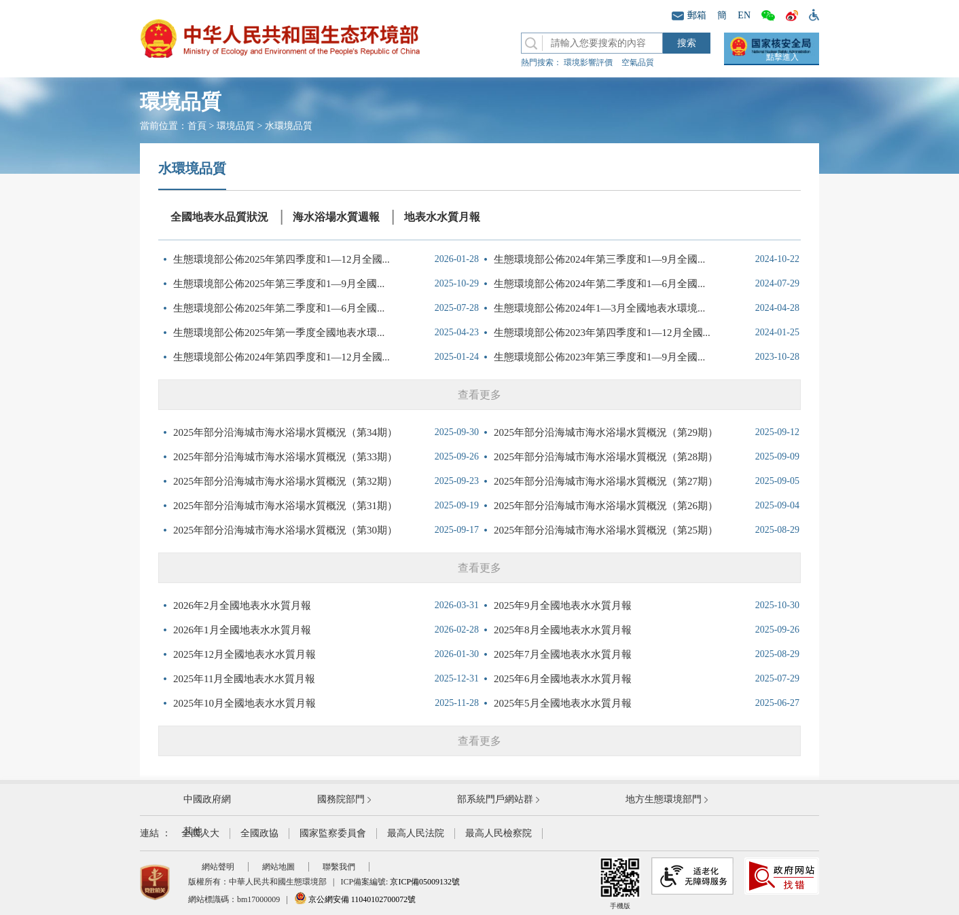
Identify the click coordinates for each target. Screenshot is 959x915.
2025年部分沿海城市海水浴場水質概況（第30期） (285, 530)
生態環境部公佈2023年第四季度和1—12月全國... (602, 332)
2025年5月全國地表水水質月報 (563, 703)
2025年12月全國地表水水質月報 (244, 654)
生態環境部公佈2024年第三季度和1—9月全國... (599, 259)
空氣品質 (637, 62)
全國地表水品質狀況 (219, 217)
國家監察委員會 (333, 833)
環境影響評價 (588, 62)
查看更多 (479, 394)
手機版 (620, 883)
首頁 (196, 126)
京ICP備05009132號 (425, 881)
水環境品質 (288, 126)
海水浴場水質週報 (336, 217)
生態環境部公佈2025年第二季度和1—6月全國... (278, 308)
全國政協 (259, 833)
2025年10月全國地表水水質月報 (244, 703)
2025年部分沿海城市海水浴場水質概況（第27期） (606, 481)
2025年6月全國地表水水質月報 (563, 678)
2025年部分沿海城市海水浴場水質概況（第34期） (285, 432)
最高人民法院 (415, 833)
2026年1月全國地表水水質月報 (242, 629)
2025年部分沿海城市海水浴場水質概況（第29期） (606, 432)
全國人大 (200, 833)
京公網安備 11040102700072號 (355, 899)
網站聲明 (218, 867)
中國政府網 (207, 799)
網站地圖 (278, 867)
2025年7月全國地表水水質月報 (563, 654)
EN (744, 15)
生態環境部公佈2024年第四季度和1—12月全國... (281, 357)
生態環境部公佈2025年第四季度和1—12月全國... (281, 259)
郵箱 (689, 15)
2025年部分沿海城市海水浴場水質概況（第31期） (285, 505)
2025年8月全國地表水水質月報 (563, 629)
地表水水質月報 (442, 217)
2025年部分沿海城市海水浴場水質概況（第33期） (285, 456)
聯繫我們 (339, 867)
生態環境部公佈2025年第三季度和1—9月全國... (278, 283)
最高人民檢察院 (498, 833)
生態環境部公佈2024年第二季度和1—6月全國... (599, 283)
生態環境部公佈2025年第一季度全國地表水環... (278, 332)
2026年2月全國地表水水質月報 (242, 605)
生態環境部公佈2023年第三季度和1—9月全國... (599, 357)
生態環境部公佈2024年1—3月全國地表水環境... (599, 308)
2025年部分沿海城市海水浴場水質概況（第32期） (285, 481)
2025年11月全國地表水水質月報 (244, 678)
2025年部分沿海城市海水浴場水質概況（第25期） (606, 530)
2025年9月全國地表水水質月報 (563, 605)
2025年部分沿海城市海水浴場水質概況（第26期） (606, 505)
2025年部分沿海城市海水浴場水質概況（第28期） (606, 456)
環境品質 (236, 126)
